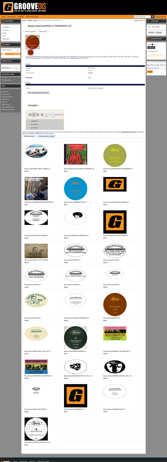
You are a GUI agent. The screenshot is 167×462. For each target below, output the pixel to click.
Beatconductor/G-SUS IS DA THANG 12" (115, 235)
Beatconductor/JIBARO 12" (111, 318)
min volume (56, 115)
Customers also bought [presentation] (46, 136)
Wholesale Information (8, 109)
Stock (3, 36)
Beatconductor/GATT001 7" (72, 260)
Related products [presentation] (29, 136)
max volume (62, 115)
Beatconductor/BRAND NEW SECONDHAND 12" (118, 168)
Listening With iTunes (8, 107)
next (37, 114)
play (34, 114)
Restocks (4, 33)
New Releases (6, 27)
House (35, 20)
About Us (4, 102)
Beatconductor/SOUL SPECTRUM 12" (36, 409)
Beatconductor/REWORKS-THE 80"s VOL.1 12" (117, 376)
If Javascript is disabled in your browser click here (156, 55)
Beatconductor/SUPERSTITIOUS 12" (114, 409)
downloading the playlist (128, 132)
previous (30, 114)
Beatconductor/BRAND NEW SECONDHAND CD (39, 202)
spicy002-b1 (34, 124)
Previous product (29, 31)
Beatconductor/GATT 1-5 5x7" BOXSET (36, 260)
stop (42, 114)
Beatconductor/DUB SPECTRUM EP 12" (37, 235)
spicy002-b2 (34, 128)
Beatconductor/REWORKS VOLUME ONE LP (116, 351)
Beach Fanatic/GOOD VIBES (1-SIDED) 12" (37, 168)
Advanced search (161, 16)
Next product (44, 31)
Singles (30, 20)
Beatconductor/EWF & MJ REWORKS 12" (76, 235)
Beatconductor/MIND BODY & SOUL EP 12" (38, 351)
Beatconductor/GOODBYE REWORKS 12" (76, 318)
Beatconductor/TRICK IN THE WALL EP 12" (38, 442)
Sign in (150, 44)
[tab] (29, 136)
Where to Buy (6, 104)
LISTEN (90, 72)
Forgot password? (152, 51)
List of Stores (5, 67)
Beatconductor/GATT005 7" (111, 284)
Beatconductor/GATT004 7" (72, 284)
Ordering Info (5, 99)
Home (24, 20)
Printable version (138, 20)
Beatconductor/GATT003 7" (33, 284)
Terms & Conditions (7, 97)
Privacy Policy (6, 94)
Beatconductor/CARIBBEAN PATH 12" (75, 202)
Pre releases (5, 30)
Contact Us (5, 91)
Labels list (17, 54)
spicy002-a (34, 121)
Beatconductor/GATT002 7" (111, 260)
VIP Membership (6, 80)
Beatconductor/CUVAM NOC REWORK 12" (116, 202)
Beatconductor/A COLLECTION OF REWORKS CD (79, 168)
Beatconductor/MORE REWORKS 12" (75, 351)
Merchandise (5, 39)
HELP (3, 86)
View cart (151, 32)
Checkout (159, 32)
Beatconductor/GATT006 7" (33, 318)
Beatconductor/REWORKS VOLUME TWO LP (38, 376)
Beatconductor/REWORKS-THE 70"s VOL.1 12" (78, 376)
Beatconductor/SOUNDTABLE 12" (74, 409)
